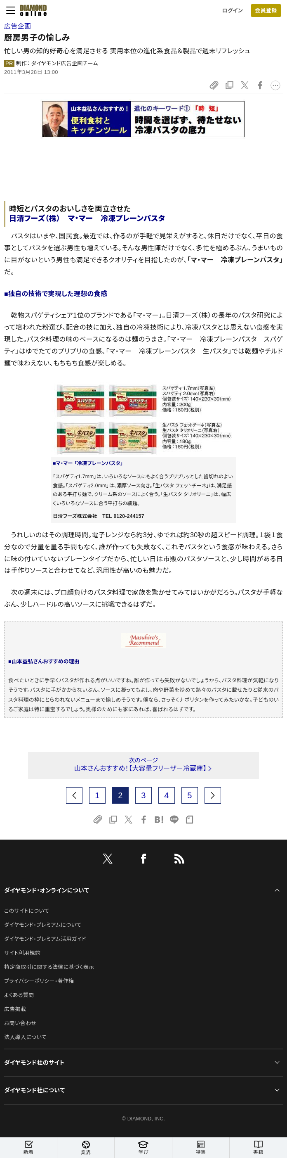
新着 (28, 1148)
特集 (200, 1148)
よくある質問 (19, 995)
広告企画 (17, 26)
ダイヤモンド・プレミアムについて (42, 925)
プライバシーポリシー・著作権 (39, 981)
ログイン (232, 10)
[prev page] (74, 795)
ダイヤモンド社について (34, 1090)
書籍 (258, 1148)
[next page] (213, 795)
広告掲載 (15, 1009)
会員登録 (266, 10)
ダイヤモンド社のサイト (34, 1062)
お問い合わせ (20, 1023)
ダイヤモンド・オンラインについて (46, 890)
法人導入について (25, 1037)
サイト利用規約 (22, 953)
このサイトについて (26, 911)
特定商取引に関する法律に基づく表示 (49, 967)
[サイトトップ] (31, 10)
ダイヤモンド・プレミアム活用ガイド (45, 939)
